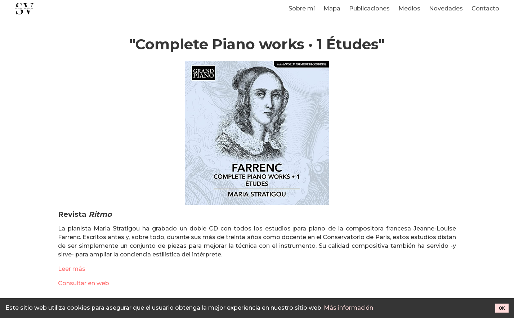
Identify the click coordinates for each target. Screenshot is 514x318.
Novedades (446, 8)
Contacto (485, 8)
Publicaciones (369, 8)
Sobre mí (302, 8)
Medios (409, 8)
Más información (348, 307)
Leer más (71, 268)
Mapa (331, 8)
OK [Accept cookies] (502, 308)
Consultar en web (83, 283)
